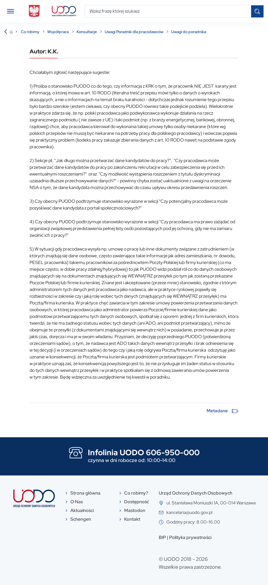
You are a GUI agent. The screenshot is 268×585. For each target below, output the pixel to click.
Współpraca (58, 31)
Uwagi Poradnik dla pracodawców (134, 31)
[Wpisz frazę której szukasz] (167, 11)
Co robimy (30, 31)
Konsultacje (87, 31)
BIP (162, 537)
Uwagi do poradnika (188, 31)
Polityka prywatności (190, 537)
